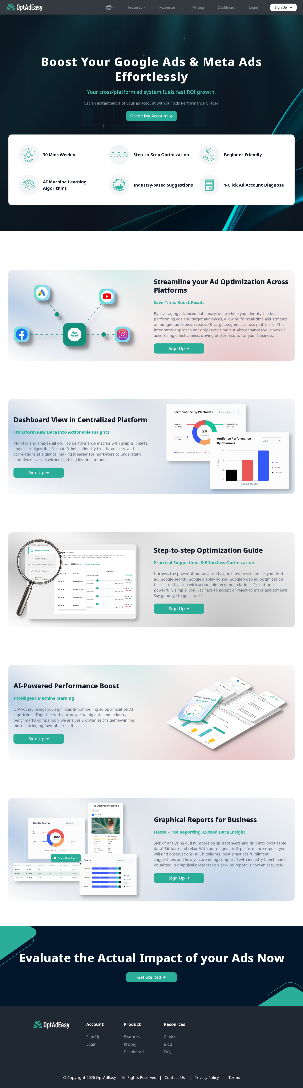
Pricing (198, 7)
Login (253, 7)
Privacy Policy (206, 1077)
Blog (168, 1044)
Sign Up (93, 1036)
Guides (170, 1036)
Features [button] (135, 7)
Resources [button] (167, 7)
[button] (110, 7)
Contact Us (175, 1077)
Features (132, 1036)
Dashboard (226, 7)
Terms (234, 1077)
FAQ (167, 1051)
